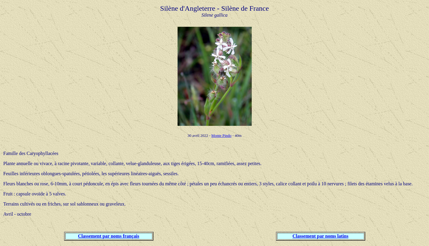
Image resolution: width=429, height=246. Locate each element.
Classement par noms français (108, 236)
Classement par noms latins (321, 236)
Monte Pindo (221, 135)
